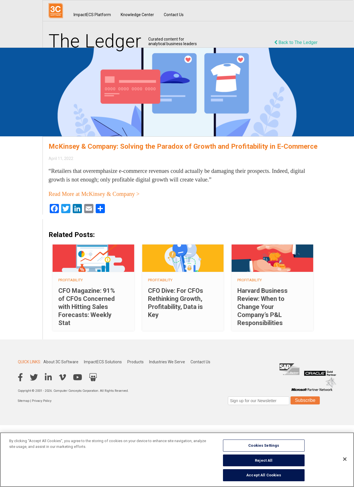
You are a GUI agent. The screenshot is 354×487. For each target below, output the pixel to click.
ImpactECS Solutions (103, 362)
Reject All (263, 460)
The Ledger (95, 41)
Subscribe (305, 400)
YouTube (77, 377)
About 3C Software (60, 362)
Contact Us (174, 14)
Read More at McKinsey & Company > (94, 194)
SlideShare (93, 377)
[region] (177, 459)
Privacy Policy (41, 401)
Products (135, 362)
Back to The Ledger (296, 42)
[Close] (344, 459)
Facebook (20, 377)
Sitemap (23, 401)
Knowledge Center (137, 14)
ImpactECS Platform (92, 14)
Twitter (34, 377)
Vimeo (62, 377)
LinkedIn (48, 377)
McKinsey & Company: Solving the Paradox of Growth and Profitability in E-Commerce (183, 146)
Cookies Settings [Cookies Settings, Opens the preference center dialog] (263, 445)
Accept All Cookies (263, 475)
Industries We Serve (167, 362)
